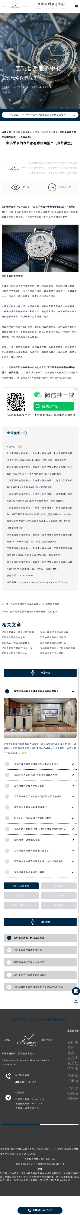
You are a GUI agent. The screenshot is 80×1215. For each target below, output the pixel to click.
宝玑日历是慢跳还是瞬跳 (53, 643)
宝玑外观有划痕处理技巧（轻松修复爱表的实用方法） (42, 829)
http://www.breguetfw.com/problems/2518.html (43, 582)
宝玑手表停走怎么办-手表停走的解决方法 (35, 775)
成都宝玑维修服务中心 (18, 562)
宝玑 (20, 446)
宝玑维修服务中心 (22, 132)
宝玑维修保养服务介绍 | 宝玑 (29, 785)
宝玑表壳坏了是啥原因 (52, 653)
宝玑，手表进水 (59, 895)
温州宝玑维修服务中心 (23, 367)
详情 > (25, 753)
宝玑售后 (59, 886)
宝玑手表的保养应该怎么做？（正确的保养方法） (36, 604)
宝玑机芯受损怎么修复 (13, 637)
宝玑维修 (71, 372)
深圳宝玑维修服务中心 (18, 535)
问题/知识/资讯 (43, 132)
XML (40, 1169)
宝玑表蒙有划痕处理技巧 (53, 637)
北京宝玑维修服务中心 (18, 453)
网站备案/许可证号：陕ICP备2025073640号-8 (40, 1164)
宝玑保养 (21, 895)
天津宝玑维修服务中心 (18, 548)
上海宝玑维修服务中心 (18, 480)
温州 (55, 132)
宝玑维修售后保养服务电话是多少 (31, 850)
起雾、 (72, 1053)
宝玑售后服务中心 (51, 4)
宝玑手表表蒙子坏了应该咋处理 (18, 632)
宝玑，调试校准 (21, 905)
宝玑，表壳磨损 (21, 886)
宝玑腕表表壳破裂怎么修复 (16, 643)
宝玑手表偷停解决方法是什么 (17, 648)
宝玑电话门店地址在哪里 (27, 840)
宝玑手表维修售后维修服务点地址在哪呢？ (36, 691)
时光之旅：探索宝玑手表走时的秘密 (33, 818)
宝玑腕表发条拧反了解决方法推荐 (57, 648)
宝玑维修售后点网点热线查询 (29, 872)
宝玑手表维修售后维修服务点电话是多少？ (36, 764)
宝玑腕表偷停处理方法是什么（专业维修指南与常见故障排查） (47, 861)
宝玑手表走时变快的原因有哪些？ (31, 807)
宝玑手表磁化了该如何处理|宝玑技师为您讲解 (38, 796)
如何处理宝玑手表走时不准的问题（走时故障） (35, 611)
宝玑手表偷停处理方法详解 (54, 632)
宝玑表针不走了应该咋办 (15, 653)
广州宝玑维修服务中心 (18, 507)
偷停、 (72, 1048)
